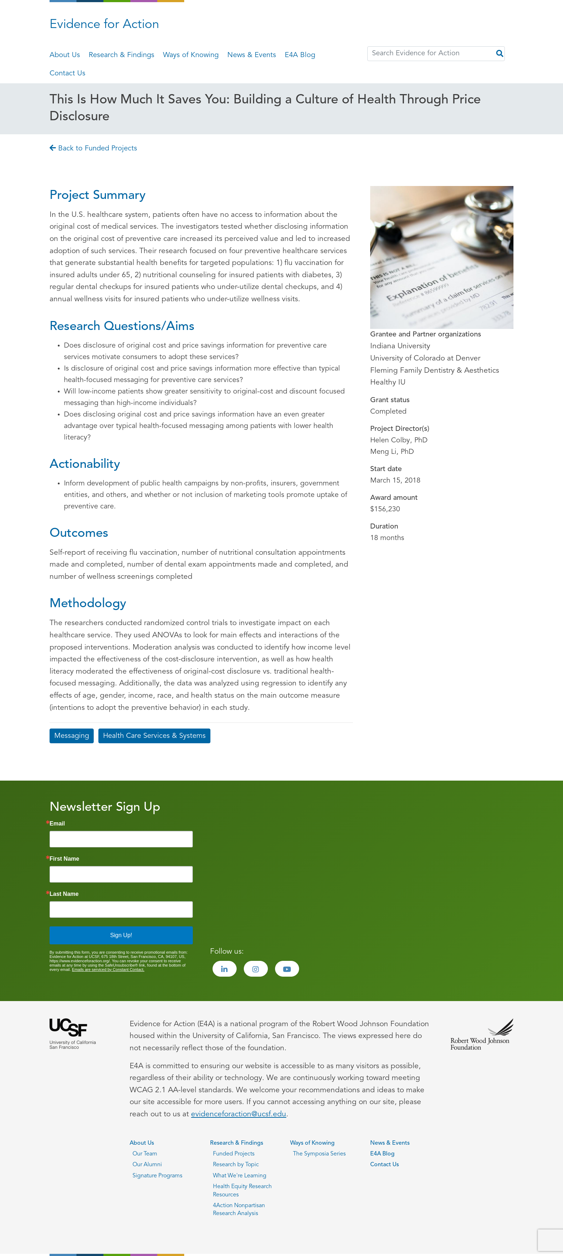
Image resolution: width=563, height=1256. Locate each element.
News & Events (251, 55)
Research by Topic (236, 1165)
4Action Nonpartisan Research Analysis (239, 1210)
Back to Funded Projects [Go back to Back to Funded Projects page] (93, 148)
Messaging (71, 736)
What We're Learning (239, 1176)
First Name (64, 859)
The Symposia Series (319, 1154)
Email (57, 824)
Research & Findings (121, 55)
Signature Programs (157, 1176)
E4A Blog (300, 55)
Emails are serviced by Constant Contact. (108, 969)
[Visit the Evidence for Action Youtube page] (287, 969)
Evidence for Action (104, 25)
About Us (65, 55)
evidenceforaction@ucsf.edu (238, 1114)
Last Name (64, 894)
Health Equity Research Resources (242, 1190)
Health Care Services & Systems (154, 736)
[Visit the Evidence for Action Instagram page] (256, 969)
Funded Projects (234, 1154)
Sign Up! (121, 935)
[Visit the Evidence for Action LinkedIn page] (225, 969)
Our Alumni (147, 1165)
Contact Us (67, 73)
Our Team (144, 1154)
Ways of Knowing (191, 55)
